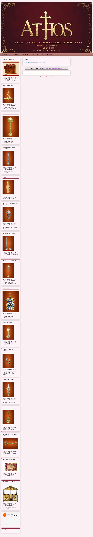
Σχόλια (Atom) (49, 76)
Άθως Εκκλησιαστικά (28, 62)
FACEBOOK (25, 54)
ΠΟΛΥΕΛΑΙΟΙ (35, 54)
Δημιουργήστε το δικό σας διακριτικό (39, 62)
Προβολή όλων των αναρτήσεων (53, 68)
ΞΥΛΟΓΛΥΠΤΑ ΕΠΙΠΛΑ (46, 54)
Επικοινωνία (16, 54)
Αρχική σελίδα (7, 54)
